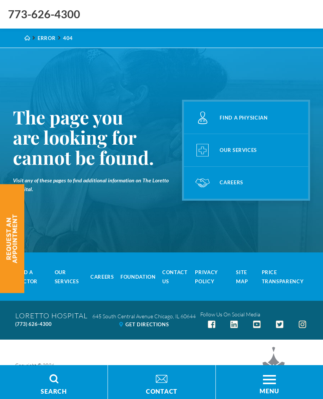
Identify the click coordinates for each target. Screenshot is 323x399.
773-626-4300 (44, 14)
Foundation (137, 277)
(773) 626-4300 (33, 324)
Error (46, 38)
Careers (102, 277)
